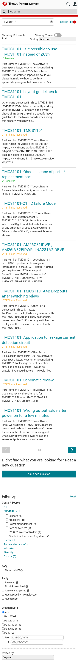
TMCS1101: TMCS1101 (22, 130)
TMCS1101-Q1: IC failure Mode (29, 203)
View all (10, 540)
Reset (73, 496)
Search (68, 4)
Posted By (8, 653)
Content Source (11, 502)
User (74, 4)
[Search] (39, 11)
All (5, 506)
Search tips (66, 21)
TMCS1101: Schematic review (28, 380)
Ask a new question (39, 473)
